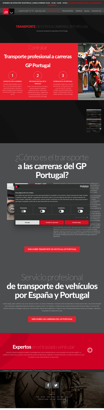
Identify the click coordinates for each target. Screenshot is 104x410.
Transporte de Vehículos (16, 372)
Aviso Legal (52, 401)
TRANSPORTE (67, 11)
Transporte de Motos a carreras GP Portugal (61, 372)
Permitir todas (76, 222)
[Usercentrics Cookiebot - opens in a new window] (81, 186)
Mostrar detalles (80, 217)
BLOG (87, 11)
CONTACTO (96, 11)
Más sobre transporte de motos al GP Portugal (52, 250)
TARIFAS (78, 11)
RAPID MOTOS (54, 11)
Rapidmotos (51, 396)
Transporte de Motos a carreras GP (42, 372)
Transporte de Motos (27, 372)
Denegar (27, 222)
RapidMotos (6, 372)
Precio (66, 398)
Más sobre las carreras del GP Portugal (52, 320)
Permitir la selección (52, 222)
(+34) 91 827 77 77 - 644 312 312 (32, 11)
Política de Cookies (61, 401)
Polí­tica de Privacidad (43, 401)
